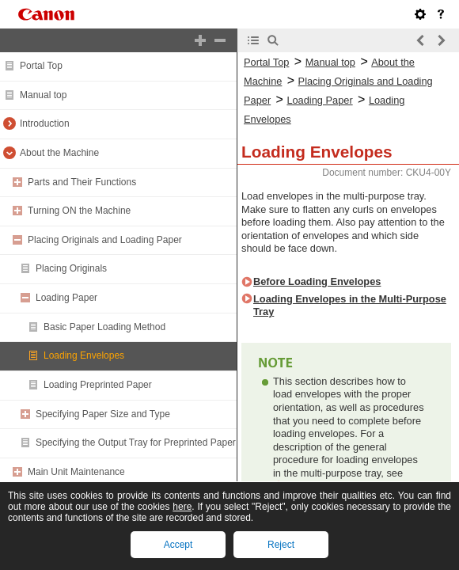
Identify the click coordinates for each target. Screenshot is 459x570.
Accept (178, 544)
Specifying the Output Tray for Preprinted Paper (136, 442)
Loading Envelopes (84, 355)
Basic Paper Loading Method (104, 326)
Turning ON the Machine (79, 210)
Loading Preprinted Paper (98, 384)
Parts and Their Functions (82, 182)
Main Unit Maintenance (76, 471)
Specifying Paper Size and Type (103, 414)
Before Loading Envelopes (317, 281)
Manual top (43, 95)
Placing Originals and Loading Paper (105, 239)
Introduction (45, 123)
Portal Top (41, 65)
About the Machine (59, 152)
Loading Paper (66, 297)
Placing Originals (71, 268)
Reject (280, 544)
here (182, 506)
